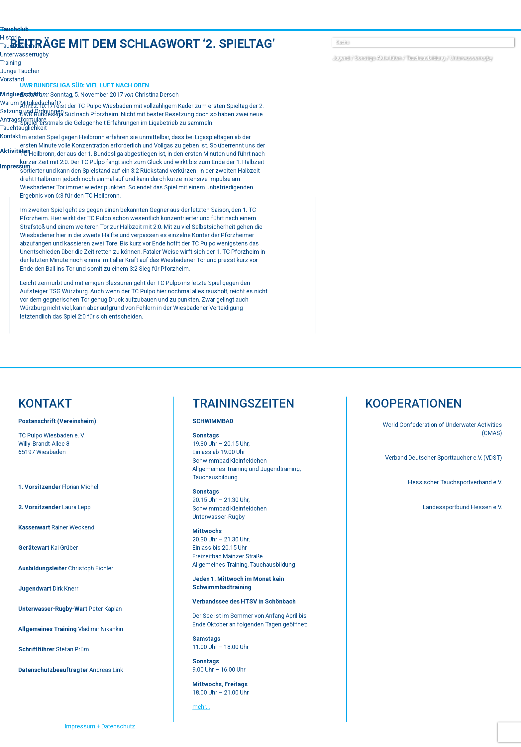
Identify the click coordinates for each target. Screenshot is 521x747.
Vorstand (12, 79)
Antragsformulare (23, 119)
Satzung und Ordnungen (32, 111)
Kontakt (10, 136)
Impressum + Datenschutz (99, 726)
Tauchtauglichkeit (23, 127)
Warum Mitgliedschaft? (30, 102)
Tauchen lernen (20, 45)
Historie (10, 37)
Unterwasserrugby (24, 54)
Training (10, 62)
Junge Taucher (20, 70)
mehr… (201, 706)
